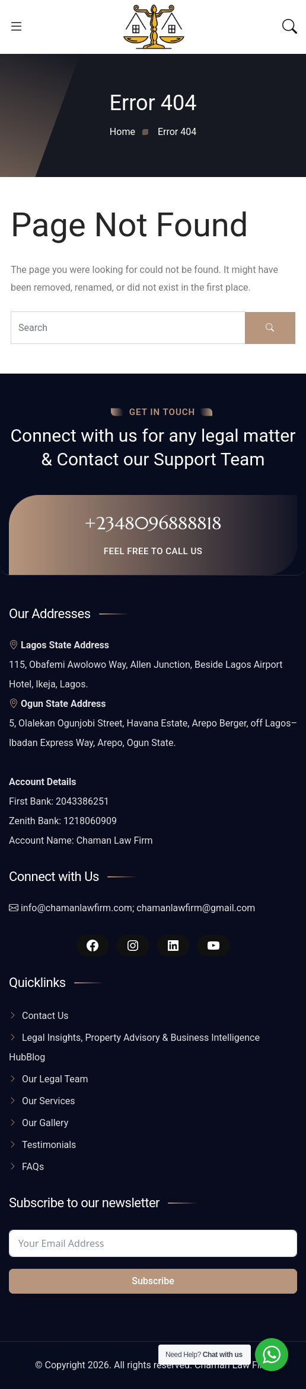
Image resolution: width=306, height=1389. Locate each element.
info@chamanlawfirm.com (76, 908)
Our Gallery (45, 1122)
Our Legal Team (55, 1079)
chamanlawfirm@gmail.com (195, 908)
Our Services (48, 1101)
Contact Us (45, 1015)
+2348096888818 (152, 523)
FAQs (33, 1166)
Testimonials (49, 1144)
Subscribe (153, 1281)
